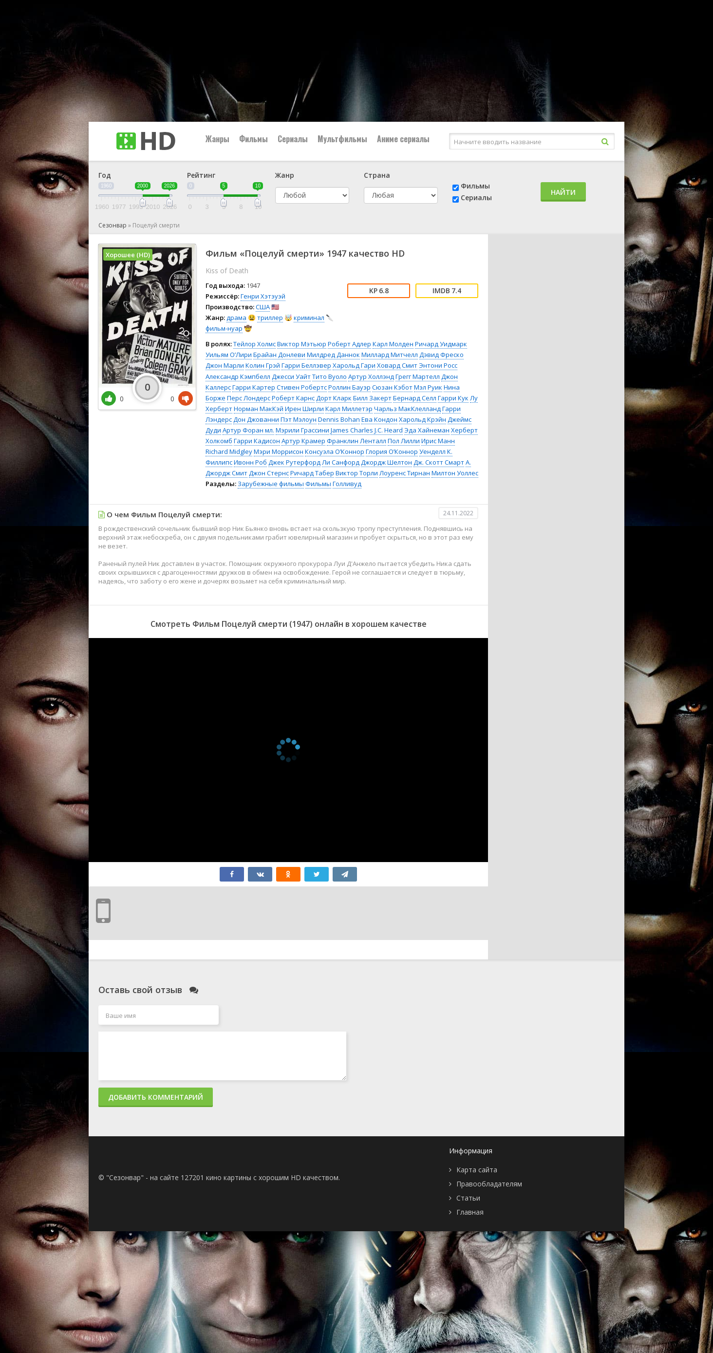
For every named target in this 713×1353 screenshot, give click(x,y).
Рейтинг (201, 175)
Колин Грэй (262, 365)
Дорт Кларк (334, 398)
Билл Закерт (372, 398)
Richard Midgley (229, 451)
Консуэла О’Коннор (334, 451)
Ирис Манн (438, 440)
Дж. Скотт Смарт (438, 462)
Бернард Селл (414, 398)
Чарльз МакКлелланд (407, 408)
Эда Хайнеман (427, 430)
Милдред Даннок (333, 354)
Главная (470, 1212)
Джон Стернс (269, 473)
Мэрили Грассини (302, 430)
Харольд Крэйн (422, 419)
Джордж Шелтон (386, 462)
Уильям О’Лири (229, 354)
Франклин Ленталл (356, 440)
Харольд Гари (354, 365)
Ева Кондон (379, 419)
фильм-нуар (224, 328)
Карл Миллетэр (349, 408)
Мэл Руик (428, 387)
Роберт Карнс (293, 398)
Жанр (284, 175)
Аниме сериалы (403, 139)
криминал (309, 317)
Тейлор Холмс (254, 343)
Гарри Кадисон (257, 440)
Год (104, 175)
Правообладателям (489, 1183)
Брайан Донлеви (279, 354)
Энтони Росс (438, 365)
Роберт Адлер (349, 343)
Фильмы (253, 139)
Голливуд (347, 483)
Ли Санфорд (340, 462)
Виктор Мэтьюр (301, 343)
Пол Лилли (404, 440)
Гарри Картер (253, 387)
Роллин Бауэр (349, 387)
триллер (270, 317)
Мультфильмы (342, 139)
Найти (563, 192)
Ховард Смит (397, 365)
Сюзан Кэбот (392, 387)
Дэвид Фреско (441, 354)
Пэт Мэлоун (299, 419)
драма (236, 317)
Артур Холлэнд (371, 376)
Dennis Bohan (339, 419)
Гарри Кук (453, 398)
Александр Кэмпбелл (238, 376)
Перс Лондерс (248, 398)
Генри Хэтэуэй (263, 296)
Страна (377, 175)
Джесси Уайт (291, 376)
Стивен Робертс (302, 387)
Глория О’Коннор (392, 451)
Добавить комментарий (155, 1097)
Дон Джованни (256, 419)
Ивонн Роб (250, 462)
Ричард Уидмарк (441, 343)
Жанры (217, 139)
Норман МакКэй (258, 408)
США (263, 306)
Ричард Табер (312, 473)
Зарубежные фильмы (271, 483)
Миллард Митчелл (389, 354)
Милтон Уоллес (455, 473)
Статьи (468, 1198)
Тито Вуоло (329, 376)
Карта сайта (476, 1169)
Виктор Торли (357, 473)
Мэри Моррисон (278, 451)
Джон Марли (225, 365)
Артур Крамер (303, 440)
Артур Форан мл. (248, 430)
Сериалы (293, 139)
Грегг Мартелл (417, 376)
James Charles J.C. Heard (367, 430)
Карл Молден (393, 343)
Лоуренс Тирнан (404, 473)
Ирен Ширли (304, 408)
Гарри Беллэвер (306, 365)
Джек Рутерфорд (294, 462)
